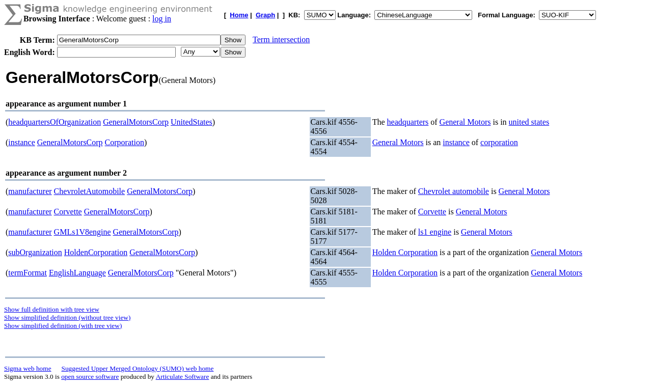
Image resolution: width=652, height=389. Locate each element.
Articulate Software (182, 376)
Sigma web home (27, 368)
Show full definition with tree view (51, 309)
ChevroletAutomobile (89, 191)
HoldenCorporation (95, 252)
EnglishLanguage (77, 272)
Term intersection (281, 39)
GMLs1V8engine (82, 232)
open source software (90, 376)
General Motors (465, 122)
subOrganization (35, 252)
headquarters (408, 122)
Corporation (124, 142)
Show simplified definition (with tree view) (63, 325)
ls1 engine (434, 232)
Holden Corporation (405, 252)
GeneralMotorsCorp (136, 122)
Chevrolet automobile (453, 191)
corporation (499, 142)
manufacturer (29, 191)
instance (21, 142)
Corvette (68, 211)
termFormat (27, 272)
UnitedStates (191, 122)
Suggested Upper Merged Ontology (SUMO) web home (138, 368)
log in (161, 18)
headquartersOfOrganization (54, 122)
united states (529, 122)
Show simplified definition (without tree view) (67, 317)
